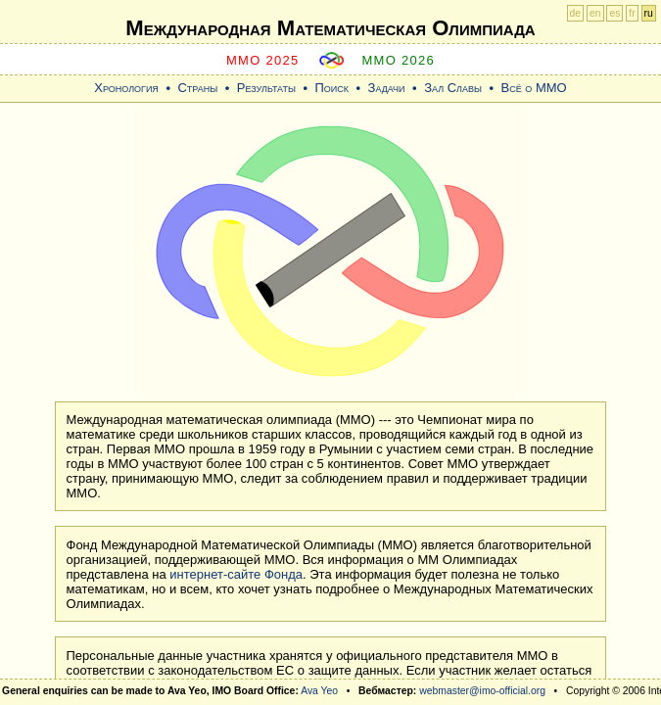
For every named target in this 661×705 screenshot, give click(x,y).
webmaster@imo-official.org (482, 690)
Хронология (126, 87)
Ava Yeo (319, 690)
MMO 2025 (263, 60)
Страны (197, 87)
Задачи (386, 87)
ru (648, 13)
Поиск (331, 87)
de (576, 13)
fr (632, 13)
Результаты (266, 87)
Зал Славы (453, 87)
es (614, 13)
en (595, 13)
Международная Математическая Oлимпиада (330, 28)
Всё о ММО (534, 87)
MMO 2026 (398, 60)
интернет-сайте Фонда (236, 574)
